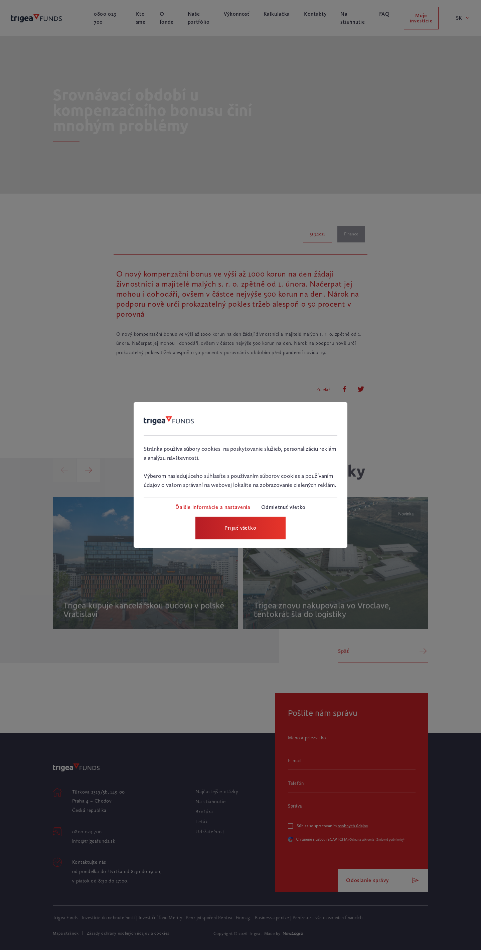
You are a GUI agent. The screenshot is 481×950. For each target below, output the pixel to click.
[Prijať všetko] (240, 528)
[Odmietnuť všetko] (283, 507)
